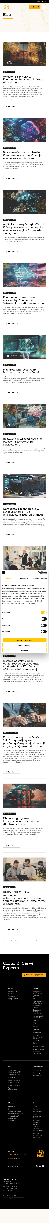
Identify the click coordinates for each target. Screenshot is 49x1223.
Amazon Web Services (12, 992)
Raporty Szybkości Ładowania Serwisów (15, 1112)
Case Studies (38, 1067)
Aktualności (12, 1106)
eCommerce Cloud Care (37, 1052)
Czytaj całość (12, 106)
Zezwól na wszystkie (24, 640)
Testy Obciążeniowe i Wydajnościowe (38, 1044)
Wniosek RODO (38, 1131)
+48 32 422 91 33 (17, 1155)
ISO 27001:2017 (38, 1138)
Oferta (35, 988)
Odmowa (24, 650)
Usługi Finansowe (14, 1080)
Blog (9, 1109)
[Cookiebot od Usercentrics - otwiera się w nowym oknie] (38, 572)
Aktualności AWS (14, 1116)
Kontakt (35, 7)
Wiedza (11, 1103)
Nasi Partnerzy (38, 1111)
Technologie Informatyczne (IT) (14, 1071)
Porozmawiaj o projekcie (34, 975)
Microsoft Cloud (38, 1049)
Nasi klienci (37, 1075)
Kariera (35, 1109)
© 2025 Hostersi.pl (9, 1195)
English (41, 1)
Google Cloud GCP (14, 999)
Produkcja (11, 1077)
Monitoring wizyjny (36, 1121)
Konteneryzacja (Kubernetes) (38, 1017)
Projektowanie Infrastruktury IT (38, 1002)
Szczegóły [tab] (24, 578)
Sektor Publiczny (14, 1085)
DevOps (36, 1020)
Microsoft (11, 996)
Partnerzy (11, 988)
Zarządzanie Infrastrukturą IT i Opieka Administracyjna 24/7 (38, 995)
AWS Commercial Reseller (37, 1024)
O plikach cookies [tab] (40, 578)
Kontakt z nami (13, 1166)
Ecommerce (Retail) (14, 1074)
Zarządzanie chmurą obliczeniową (37, 1011)
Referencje (37, 1073)
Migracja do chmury (37, 1006)
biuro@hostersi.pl (14, 1158)
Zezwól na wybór (24, 645)
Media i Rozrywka (14, 1082)
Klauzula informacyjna (37, 1134)
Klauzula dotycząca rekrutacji (36, 1126)
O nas (35, 1103)
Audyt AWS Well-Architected (37, 1030)
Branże (10, 1067)
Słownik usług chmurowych (12, 1119)
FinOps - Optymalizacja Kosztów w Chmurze (37, 1038)
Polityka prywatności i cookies (37, 1116)
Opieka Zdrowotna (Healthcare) (14, 1088)
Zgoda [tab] (8, 578)
